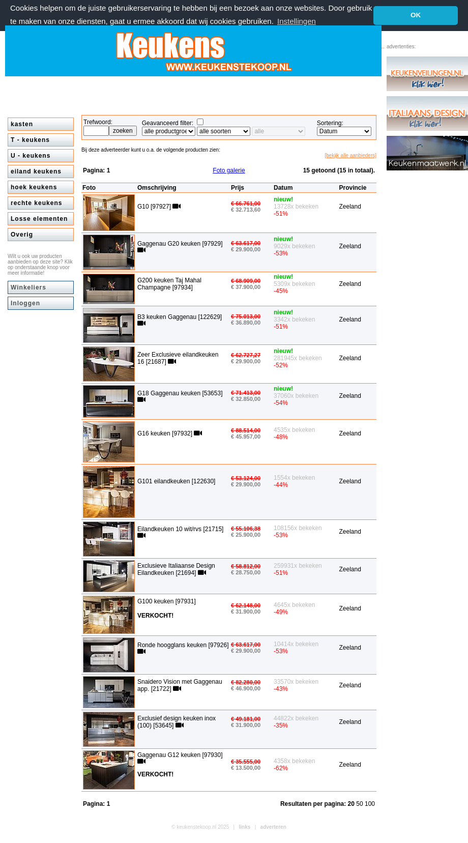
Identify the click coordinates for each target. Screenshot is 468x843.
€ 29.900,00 (245, 249)
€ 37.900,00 (245, 287)
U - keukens (30, 155)
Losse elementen (39, 218)
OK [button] (416, 15)
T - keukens (30, 139)
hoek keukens (34, 187)
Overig (22, 234)
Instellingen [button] (296, 21)
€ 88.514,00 (245, 430)
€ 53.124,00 (245, 478)
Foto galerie (229, 170)
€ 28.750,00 (245, 572)
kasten (22, 124)
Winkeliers (28, 287)
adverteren (273, 827)
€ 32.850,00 (245, 399)
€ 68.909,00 (245, 281)
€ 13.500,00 (245, 768)
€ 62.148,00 (245, 605)
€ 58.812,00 (245, 566)
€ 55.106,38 (245, 529)
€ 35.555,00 (245, 762)
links (245, 827)
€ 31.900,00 (245, 611)
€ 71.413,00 (245, 393)
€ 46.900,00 (245, 688)
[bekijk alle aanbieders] (350, 155)
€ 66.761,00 (245, 203)
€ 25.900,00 (245, 535)
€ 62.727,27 (245, 355)
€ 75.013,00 (245, 316)
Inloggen (25, 303)
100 (370, 803)
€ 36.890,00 (245, 322)
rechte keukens (36, 203)
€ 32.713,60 (245, 210)
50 (360, 803)
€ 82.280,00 (245, 682)
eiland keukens (36, 171)
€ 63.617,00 (245, 243)
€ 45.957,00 (245, 436)
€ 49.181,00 (245, 719)
